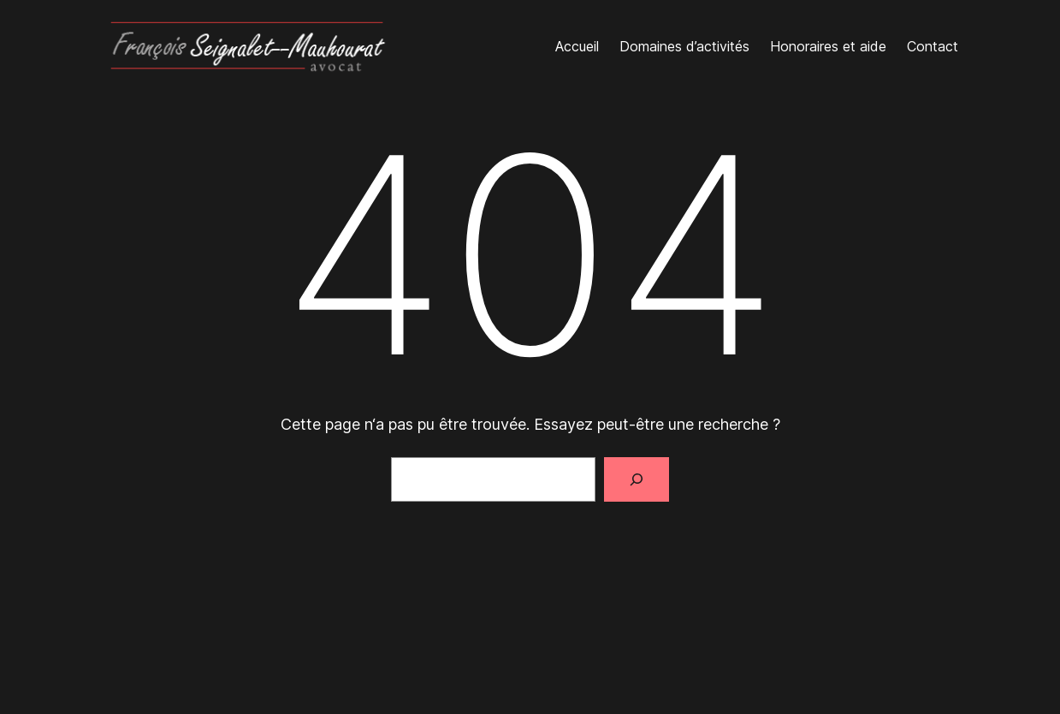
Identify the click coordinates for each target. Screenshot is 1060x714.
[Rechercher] (636, 479)
